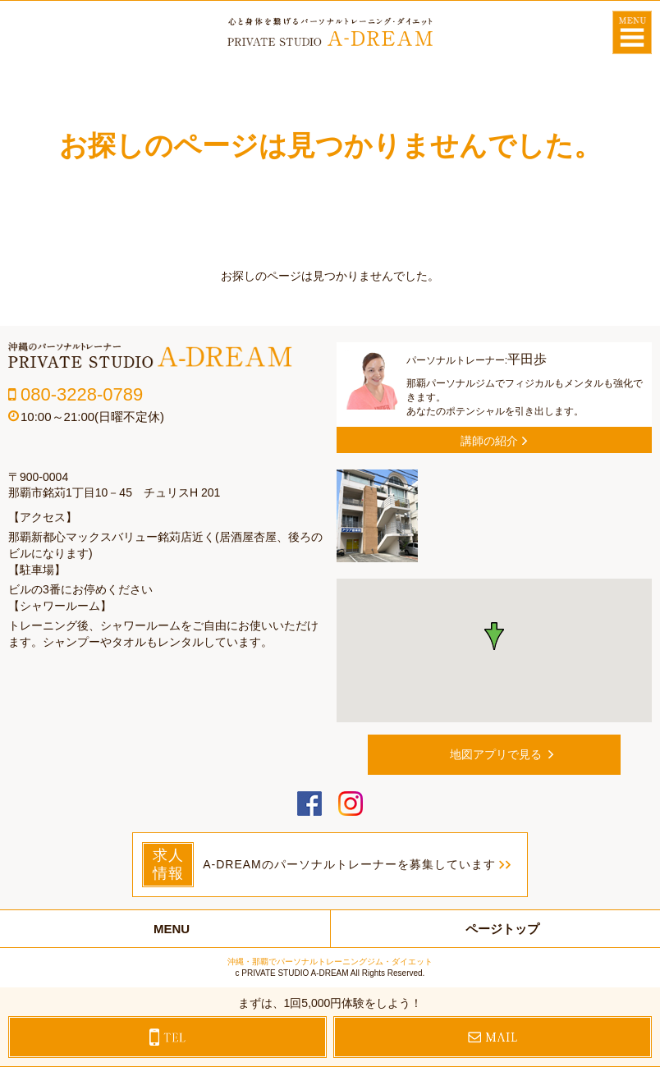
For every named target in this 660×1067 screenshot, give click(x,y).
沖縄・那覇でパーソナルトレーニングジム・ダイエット (330, 961)
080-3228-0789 (82, 394)
